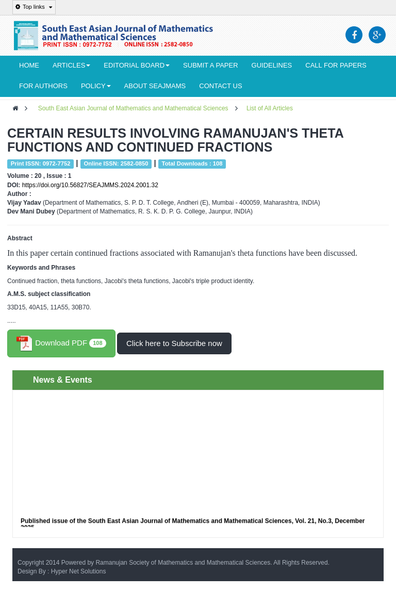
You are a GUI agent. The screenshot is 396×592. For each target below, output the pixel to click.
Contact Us (220, 86)
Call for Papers (335, 65)
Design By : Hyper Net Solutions (62, 571)
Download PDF (61, 343)
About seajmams (155, 86)
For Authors (43, 86)
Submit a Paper (210, 65)
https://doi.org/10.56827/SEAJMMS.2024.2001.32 (90, 185)
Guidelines (272, 65)
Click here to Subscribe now (174, 343)
